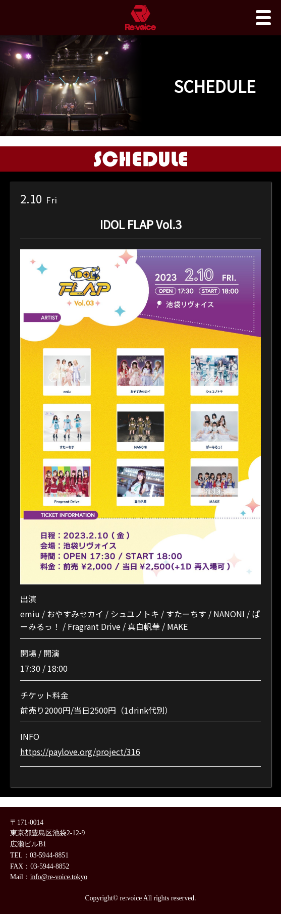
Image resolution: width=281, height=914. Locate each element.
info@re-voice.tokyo (58, 877)
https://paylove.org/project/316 (80, 751)
